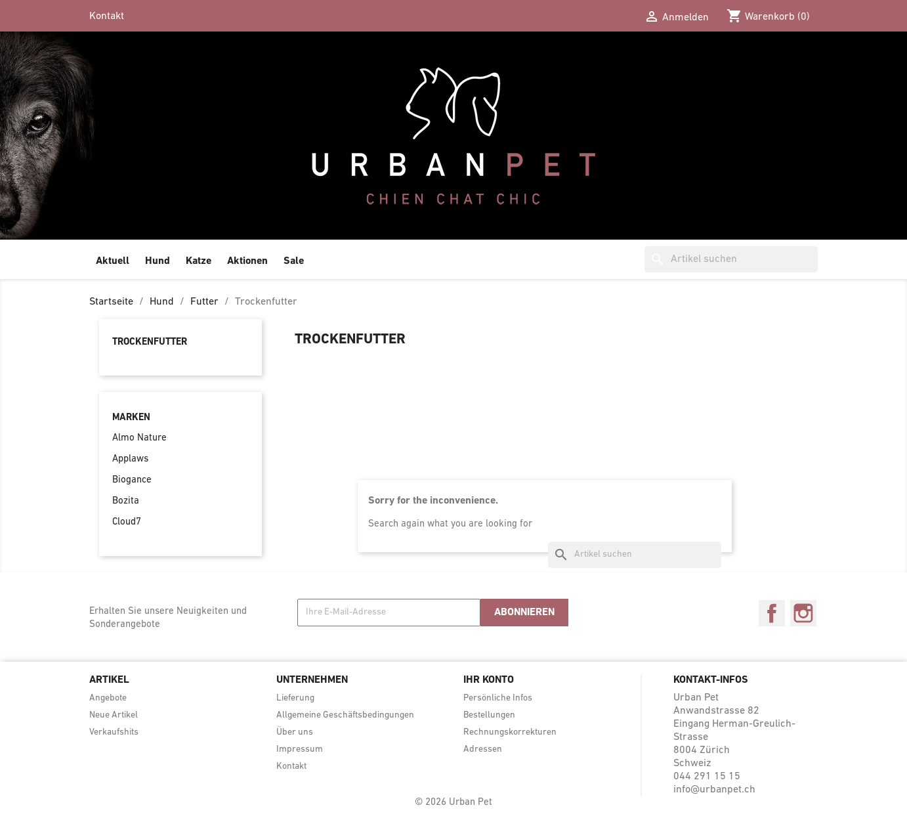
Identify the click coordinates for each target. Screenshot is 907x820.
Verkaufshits (113, 732)
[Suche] (731, 259)
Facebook (772, 613)
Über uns (294, 732)
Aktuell (112, 261)
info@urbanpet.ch (714, 790)
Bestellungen (489, 715)
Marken (131, 418)
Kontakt (106, 16)
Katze (198, 261)
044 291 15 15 (706, 776)
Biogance (132, 480)
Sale (294, 261)
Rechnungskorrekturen (510, 732)
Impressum (299, 749)
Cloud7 (126, 522)
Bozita (125, 501)
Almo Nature (139, 438)
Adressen (482, 749)
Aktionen (247, 261)
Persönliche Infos (497, 698)
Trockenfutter (149, 342)
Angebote (108, 698)
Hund (157, 261)
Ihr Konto (488, 680)
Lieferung (295, 698)
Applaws (130, 459)
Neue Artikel (113, 715)
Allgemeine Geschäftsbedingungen (345, 715)
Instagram (803, 613)
